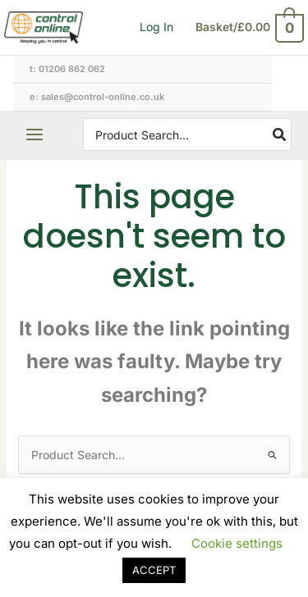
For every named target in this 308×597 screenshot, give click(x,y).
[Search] (280, 134)
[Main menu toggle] (34, 134)
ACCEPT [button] (154, 569)
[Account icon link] (156, 27)
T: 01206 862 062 (67, 69)
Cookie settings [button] (237, 543)
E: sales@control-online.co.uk (97, 97)
